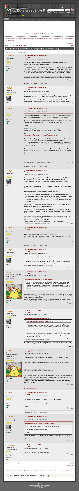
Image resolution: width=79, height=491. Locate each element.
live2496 (11, 56)
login (67, 8)
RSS (38, 483)
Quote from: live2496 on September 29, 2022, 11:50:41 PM (39, 256)
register (72, 8)
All (19, 45)
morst (10, 272)
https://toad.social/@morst (30, 306)
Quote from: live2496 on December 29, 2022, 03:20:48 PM (39, 423)
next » (72, 43)
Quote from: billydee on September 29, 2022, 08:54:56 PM (39, 279)
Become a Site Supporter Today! (16, 16)
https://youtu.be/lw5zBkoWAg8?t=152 (34, 369)
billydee (10, 88)
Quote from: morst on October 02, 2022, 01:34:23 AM (38, 318)
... (10, 45)
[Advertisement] (39, 24)
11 (14, 45)
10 (13, 45)
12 (16, 45)
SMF (42, 487)
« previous (68, 43)
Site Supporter (35, 33)
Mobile (41, 483)
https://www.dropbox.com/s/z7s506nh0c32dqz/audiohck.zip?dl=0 (41, 135)
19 (13, 90)
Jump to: (7, 475)
